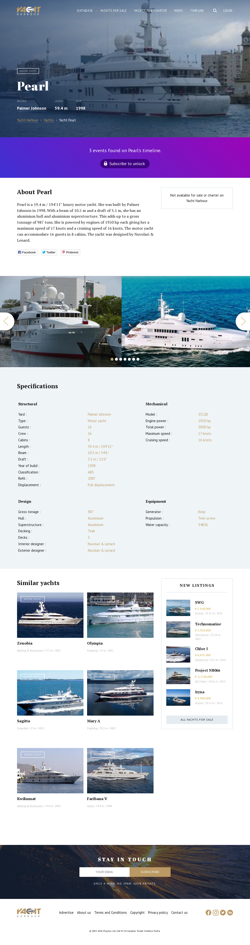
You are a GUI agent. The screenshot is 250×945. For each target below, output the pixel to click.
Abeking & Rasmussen (30, 650)
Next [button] (243, 321)
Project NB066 (207, 670)
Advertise (66, 912)
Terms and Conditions (110, 912)
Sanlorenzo (201, 660)
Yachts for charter (150, 11)
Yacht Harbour (29, 11)
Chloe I (201, 648)
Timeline (197, 11)
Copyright (137, 912)
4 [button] (125, 359)
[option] (61, 321)
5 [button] (129, 359)
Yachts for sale (113, 11)
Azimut (199, 613)
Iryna (199, 691)
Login (227, 11)
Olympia (95, 643)
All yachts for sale (197, 719)
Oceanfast (22, 728)
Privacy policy (158, 912)
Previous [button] (7, 321)
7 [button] (138, 359)
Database (85, 11)
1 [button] (112, 359)
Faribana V (97, 798)
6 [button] (133, 359)
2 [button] (116, 359)
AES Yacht (200, 681)
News (178, 11)
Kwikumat (26, 798)
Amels (90, 806)
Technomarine (208, 624)
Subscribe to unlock (127, 163)
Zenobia (24, 643)
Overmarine (202, 635)
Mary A (93, 721)
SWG (199, 602)
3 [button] (120, 359)
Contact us (179, 912)
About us (84, 912)
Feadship (92, 650)
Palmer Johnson (31, 108)
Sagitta (23, 721)
